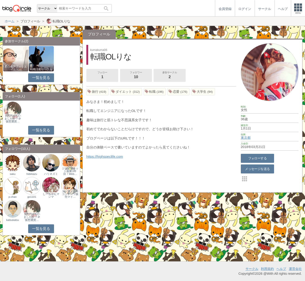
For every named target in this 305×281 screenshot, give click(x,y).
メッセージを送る (257, 169)
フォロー (102, 75)
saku (12, 174)
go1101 (31, 196)
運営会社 (295, 269)
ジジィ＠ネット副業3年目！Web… (70, 171)
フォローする (257, 158)
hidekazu (32, 174)
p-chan (13, 196)
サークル (251, 269)
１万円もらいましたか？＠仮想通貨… (12, 118)
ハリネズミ (51, 174)
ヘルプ (281, 269)
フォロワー (136, 75)
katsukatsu (12, 220)
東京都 (246, 137)
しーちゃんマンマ (51, 195)
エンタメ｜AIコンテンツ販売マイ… (70, 194)
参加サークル (169, 75)
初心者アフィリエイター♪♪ (16, 68)
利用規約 (267, 269)
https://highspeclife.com (104, 156)
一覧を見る (41, 78)
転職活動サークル (41, 69)
